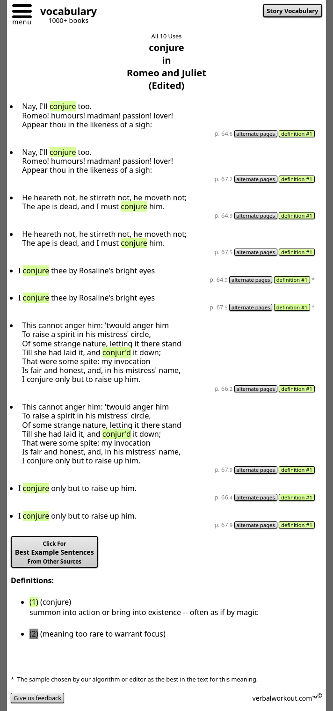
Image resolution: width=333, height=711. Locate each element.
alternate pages (256, 133)
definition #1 (296, 133)
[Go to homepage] (65, 12)
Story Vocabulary (292, 11)
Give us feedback (37, 698)
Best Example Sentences (54, 552)
